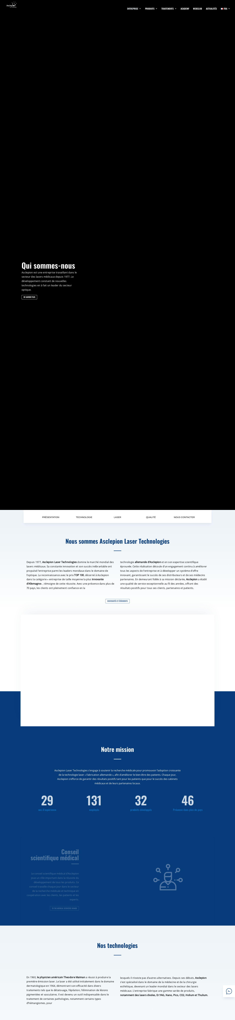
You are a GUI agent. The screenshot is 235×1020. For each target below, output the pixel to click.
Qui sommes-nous (48, 265)
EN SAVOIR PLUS (29, 297)
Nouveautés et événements (117, 601)
